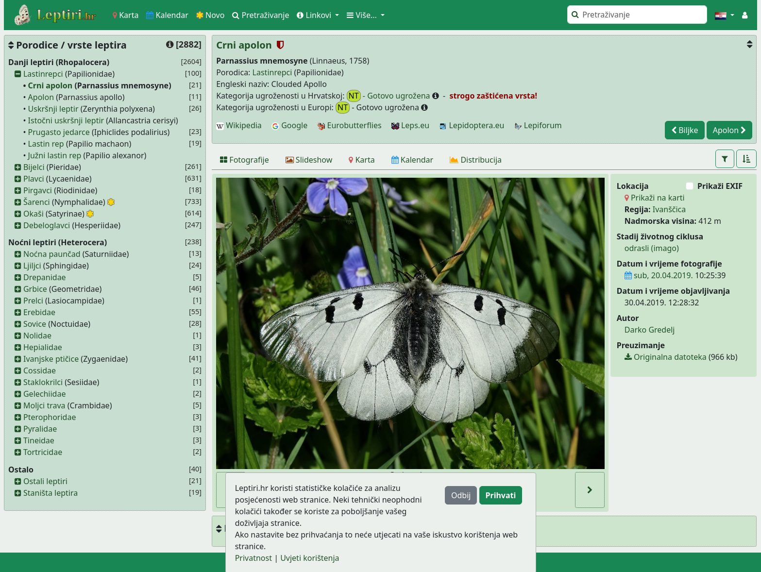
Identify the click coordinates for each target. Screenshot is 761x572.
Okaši (33, 213)
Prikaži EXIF (720, 186)
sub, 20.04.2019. (659, 275)
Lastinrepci (43, 73)
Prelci (33, 300)
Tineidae (38, 440)
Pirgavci (37, 190)
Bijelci (34, 167)
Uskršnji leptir (53, 108)
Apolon (41, 97)
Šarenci (36, 202)
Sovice (34, 324)
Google (289, 125)
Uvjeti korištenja (309, 558)
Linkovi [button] (315, 15)
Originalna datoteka (666, 357)
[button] (724, 15)
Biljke (684, 130)
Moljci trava (44, 405)
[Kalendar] (412, 160)
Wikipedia (239, 125)
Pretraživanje (260, 15)
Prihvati (501, 495)
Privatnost (253, 558)
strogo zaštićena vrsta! (492, 95)
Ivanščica (669, 209)
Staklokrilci (43, 382)
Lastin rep (46, 143)
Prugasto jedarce (59, 132)
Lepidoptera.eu (471, 125)
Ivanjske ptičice (51, 358)
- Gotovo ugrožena (389, 96)
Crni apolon (50, 85)
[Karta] (361, 160)
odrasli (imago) (652, 248)
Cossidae (39, 370)
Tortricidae (42, 452)
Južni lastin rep (55, 155)
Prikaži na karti (655, 197)
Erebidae (39, 312)
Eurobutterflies (349, 125)
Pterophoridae (49, 417)
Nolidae (37, 335)
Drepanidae (44, 277)
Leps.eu (410, 125)
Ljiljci (32, 265)
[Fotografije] (244, 160)
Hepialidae (42, 347)
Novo (210, 15)
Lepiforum (538, 125)
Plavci (33, 178)
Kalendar (167, 15)
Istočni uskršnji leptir (66, 120)
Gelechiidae (44, 393)
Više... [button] (363, 15)
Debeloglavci (46, 225)
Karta (125, 15)
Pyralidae (40, 428)
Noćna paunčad (52, 254)
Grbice (35, 289)
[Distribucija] (475, 160)
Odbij (461, 495)
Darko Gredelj (650, 329)
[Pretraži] (637, 14)
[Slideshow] (309, 160)
